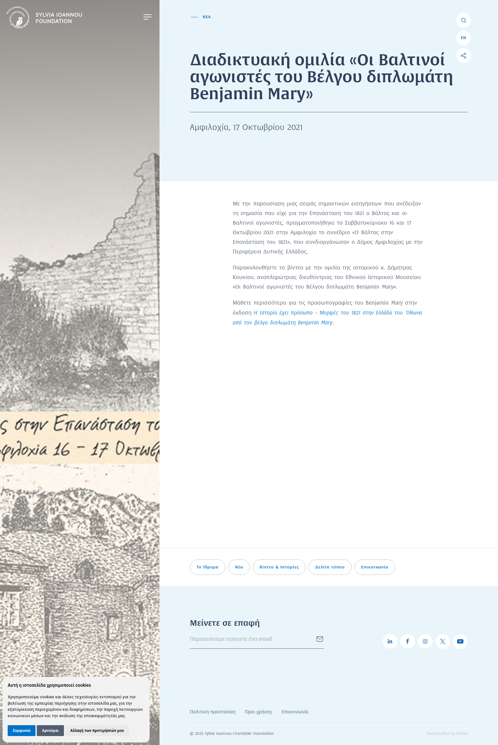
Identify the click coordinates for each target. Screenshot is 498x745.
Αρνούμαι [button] (50, 730)
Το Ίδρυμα (208, 567)
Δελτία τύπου (330, 567)
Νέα (239, 567)
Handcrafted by (447, 734)
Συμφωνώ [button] (21, 730)
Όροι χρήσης (258, 712)
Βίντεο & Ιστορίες (279, 567)
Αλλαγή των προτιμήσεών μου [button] (97, 730)
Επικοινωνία (375, 567)
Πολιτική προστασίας (213, 712)
